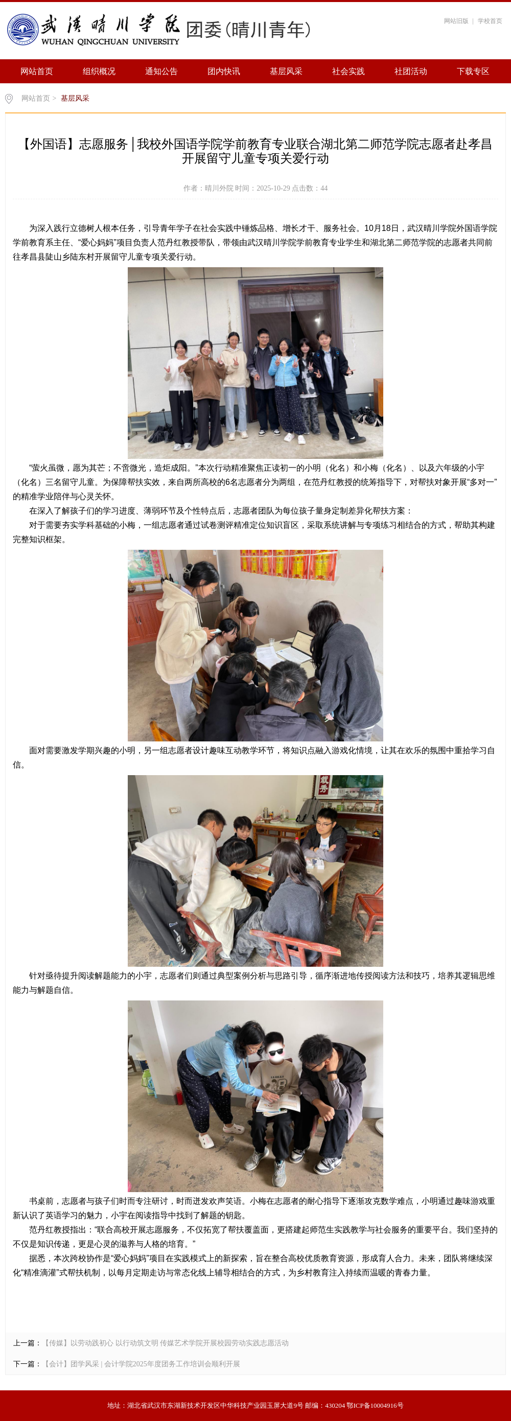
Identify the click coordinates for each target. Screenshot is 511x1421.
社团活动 (410, 71)
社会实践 (348, 71)
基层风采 (286, 71)
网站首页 (36, 71)
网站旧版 (456, 21)
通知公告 (161, 71)
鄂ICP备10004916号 (374, 1405)
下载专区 (473, 71)
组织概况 (99, 71)
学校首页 (490, 21)
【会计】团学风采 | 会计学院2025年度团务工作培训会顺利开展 (141, 1364)
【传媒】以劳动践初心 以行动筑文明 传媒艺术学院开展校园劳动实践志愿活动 (165, 1343)
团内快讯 (223, 71)
